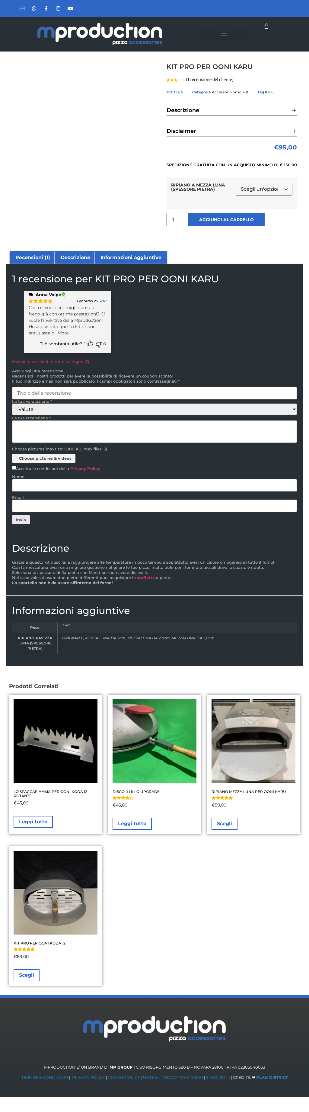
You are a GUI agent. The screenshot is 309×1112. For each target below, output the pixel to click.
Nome (18, 477)
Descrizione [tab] (75, 257)
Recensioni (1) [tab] (32, 257)
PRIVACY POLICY (88, 1077)
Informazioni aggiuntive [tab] (130, 257)
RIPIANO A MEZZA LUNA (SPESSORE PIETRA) (198, 187)
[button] (224, 34)
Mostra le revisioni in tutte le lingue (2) (50, 361)
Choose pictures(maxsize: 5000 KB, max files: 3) (59, 449)
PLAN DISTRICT (272, 1077)
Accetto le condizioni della (58, 469)
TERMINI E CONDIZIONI (44, 1077)
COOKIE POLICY (124, 1077)
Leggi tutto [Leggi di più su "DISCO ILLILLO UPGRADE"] (132, 823)
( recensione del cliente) (210, 79)
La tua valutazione (32, 401)
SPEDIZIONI (218, 1077)
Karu (269, 92)
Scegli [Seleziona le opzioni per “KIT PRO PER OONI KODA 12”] (26, 975)
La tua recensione (31, 418)
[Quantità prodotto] (175, 219)
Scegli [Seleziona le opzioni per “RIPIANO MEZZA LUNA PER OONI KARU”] (224, 823)
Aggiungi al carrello (226, 219)
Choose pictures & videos (45, 458)
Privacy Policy (85, 468)
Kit (245, 92)
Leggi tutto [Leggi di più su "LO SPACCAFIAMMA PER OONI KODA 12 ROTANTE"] (33, 822)
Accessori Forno (226, 92)
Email (18, 498)
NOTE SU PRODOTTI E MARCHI (173, 1077)
